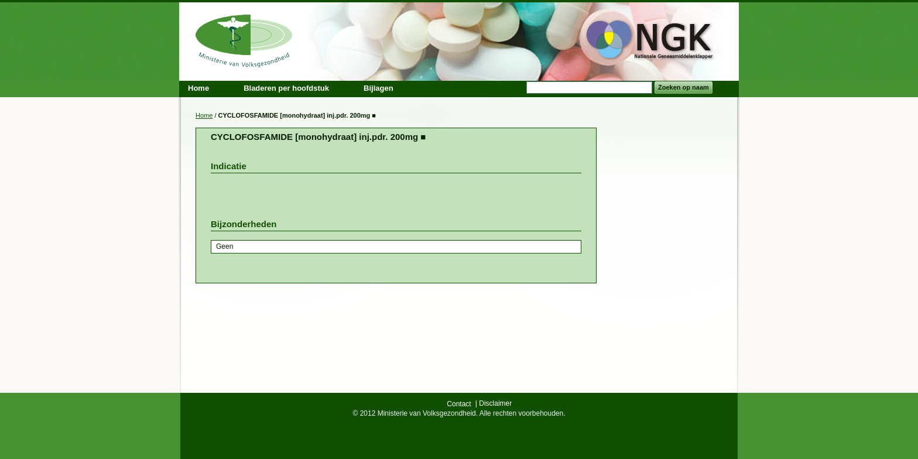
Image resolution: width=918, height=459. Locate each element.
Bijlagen (378, 88)
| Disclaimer (493, 403)
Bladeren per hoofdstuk (286, 88)
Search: (519, 87)
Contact (459, 404)
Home (204, 115)
